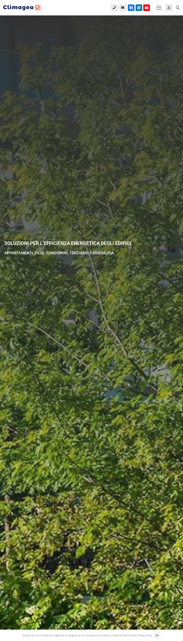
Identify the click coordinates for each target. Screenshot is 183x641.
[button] (159, 7)
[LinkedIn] (139, 7)
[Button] (114, 7)
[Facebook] (131, 7)
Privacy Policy (144, 635)
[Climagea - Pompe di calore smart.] (22, 8)
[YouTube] (146, 7)
